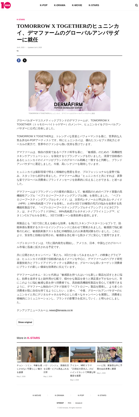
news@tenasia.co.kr (61, 310)
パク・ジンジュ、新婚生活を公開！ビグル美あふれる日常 (56, 368)
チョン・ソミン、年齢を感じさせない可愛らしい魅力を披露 (29, 368)
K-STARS (94, 5)
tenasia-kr (78, 403)
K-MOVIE (77, 5)
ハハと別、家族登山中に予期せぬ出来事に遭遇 (109, 367)
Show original (25, 322)
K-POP (43, 5)
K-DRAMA (59, 5)
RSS (69, 403)
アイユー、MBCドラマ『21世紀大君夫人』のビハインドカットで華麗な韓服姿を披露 (82, 370)
